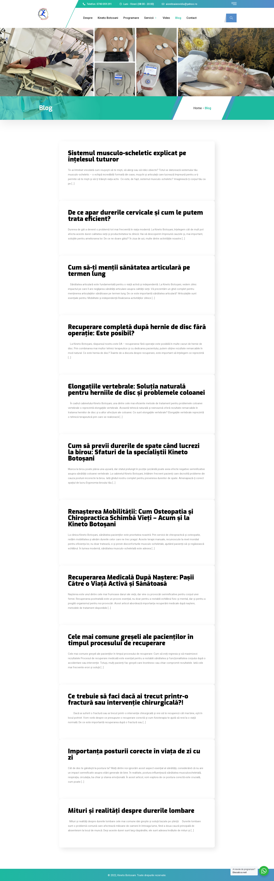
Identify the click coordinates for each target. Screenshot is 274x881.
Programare (131, 18)
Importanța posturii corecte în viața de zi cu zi (134, 754)
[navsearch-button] (231, 18)
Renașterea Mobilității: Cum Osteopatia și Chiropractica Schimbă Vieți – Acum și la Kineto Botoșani (130, 517)
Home (197, 108)
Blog (178, 18)
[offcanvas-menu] (234, 3)
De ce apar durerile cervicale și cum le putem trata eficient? (135, 215)
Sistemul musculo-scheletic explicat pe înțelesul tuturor (127, 156)
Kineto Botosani (107, 18)
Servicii (150, 18)
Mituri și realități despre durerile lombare (131, 811)
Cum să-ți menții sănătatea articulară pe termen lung (129, 270)
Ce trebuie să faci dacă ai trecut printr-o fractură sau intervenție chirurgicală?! (128, 699)
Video (166, 18)
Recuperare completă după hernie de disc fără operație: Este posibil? (137, 330)
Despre (87, 18)
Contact (191, 18)
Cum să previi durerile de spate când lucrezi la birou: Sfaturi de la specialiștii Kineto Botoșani (134, 452)
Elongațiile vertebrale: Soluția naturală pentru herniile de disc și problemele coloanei (136, 389)
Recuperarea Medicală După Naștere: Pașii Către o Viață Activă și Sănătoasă (131, 580)
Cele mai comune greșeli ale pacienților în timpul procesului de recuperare (130, 640)
